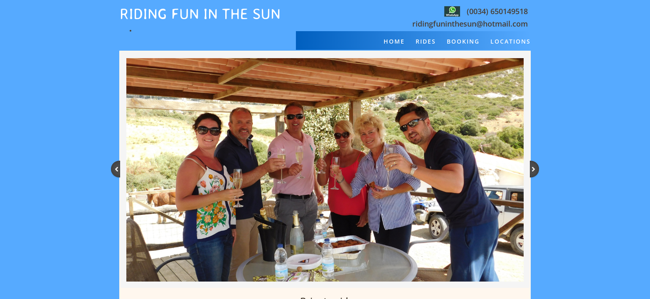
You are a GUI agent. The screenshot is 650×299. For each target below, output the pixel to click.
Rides (426, 41)
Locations (510, 41)
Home (394, 41)
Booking (463, 41)
